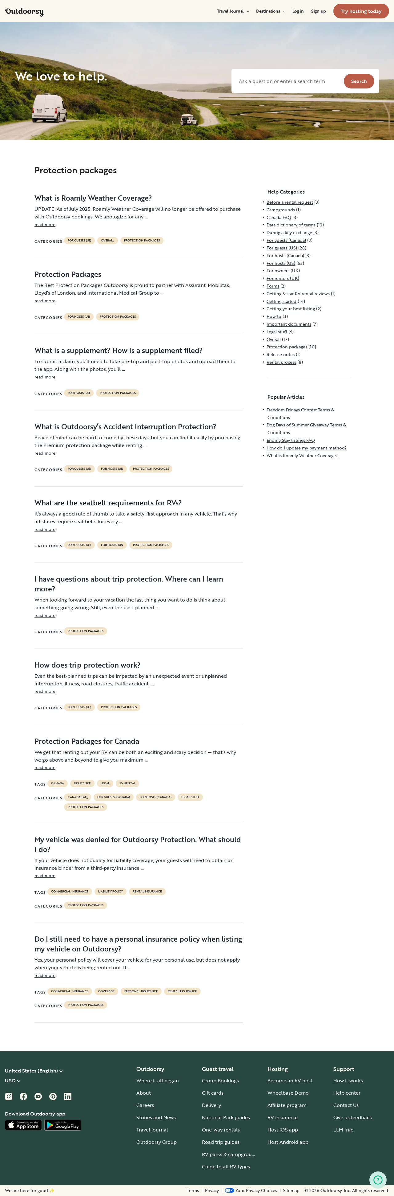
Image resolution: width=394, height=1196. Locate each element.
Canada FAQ (77, 797)
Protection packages (142, 240)
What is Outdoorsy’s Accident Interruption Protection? (125, 426)
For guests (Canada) (113, 797)
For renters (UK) (283, 278)
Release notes (281, 354)
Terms (193, 1190)
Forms (273, 286)
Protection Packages (67, 274)
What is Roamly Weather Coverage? (93, 198)
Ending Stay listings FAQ (291, 440)
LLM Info (343, 1129)
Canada (57, 783)
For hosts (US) (79, 317)
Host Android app (287, 1142)
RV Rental (127, 783)
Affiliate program (287, 1105)
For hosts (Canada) (155, 797)
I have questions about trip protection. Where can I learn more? (128, 584)
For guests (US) (79, 240)
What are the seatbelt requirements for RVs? (108, 502)
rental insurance (147, 891)
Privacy (212, 1190)
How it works (348, 1080)
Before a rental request (290, 202)
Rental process (281, 362)
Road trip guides (220, 1142)
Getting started (281, 301)
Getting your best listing (291, 308)
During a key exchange (289, 232)
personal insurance (141, 991)
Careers (145, 1105)
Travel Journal (233, 11)
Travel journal (152, 1129)
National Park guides (226, 1117)
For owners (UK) (283, 270)
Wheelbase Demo (288, 1092)
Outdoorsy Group (156, 1142)
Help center (346, 1092)
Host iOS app (282, 1129)
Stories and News (156, 1117)
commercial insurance (69, 891)
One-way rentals (221, 1129)
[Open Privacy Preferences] (251, 1190)
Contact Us (346, 1105)
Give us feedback (352, 1117)
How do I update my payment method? (307, 448)
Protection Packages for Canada (86, 741)
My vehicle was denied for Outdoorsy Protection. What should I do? (137, 844)
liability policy (110, 891)
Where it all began (157, 1080)
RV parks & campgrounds (231, 1154)
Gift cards (212, 1092)
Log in (298, 11)
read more (44, 224)
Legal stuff (190, 797)
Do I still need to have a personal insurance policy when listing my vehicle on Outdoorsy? (138, 944)
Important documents (289, 324)
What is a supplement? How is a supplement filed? (118, 350)
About (143, 1092)
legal (105, 783)
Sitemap (291, 1190)
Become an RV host (289, 1080)
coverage (106, 991)
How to (274, 316)
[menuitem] (233, 11)
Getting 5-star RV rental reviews (298, 293)
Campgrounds (281, 209)
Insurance (82, 783)
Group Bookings (220, 1080)
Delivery (211, 1105)
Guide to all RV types (226, 1166)
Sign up (318, 11)
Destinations (270, 11)
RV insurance (282, 1117)
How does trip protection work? (87, 665)
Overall (107, 240)
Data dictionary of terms (291, 225)
